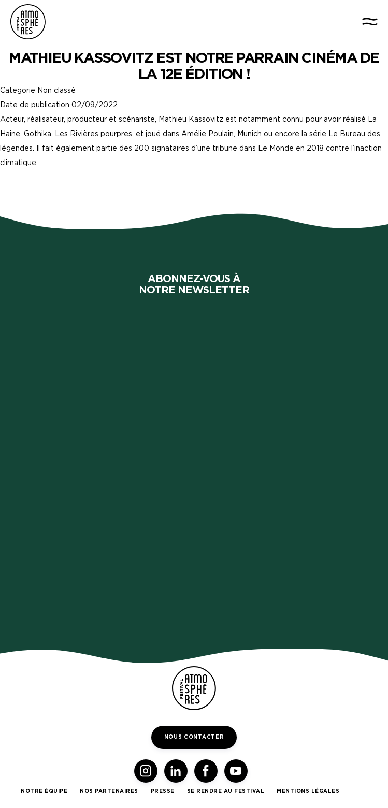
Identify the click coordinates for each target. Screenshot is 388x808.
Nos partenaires (109, 791)
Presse (163, 791)
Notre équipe (44, 791)
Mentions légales (308, 791)
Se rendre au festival (226, 791)
